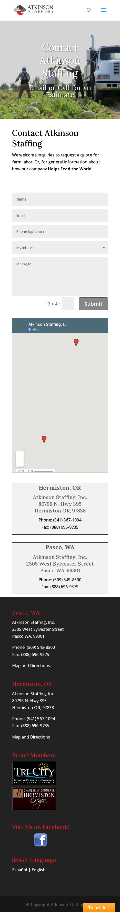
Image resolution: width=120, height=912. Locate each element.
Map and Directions (31, 665)
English (39, 870)
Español (19, 870)
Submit (93, 303)
